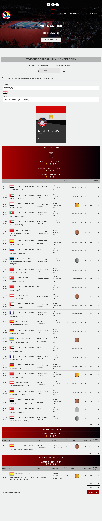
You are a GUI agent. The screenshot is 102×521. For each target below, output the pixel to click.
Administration (76, 14)
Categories (63, 65)
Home (53, 14)
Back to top (93, 492)
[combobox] (51, 88)
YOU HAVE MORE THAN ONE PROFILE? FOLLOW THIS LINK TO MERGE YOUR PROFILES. (27, 78)
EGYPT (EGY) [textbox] (9, 88)
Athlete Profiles (38, 65)
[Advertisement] (51, 507)
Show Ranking (51, 39)
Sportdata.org (91, 14)
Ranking (63, 14)
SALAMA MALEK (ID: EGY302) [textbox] (16, 100)
